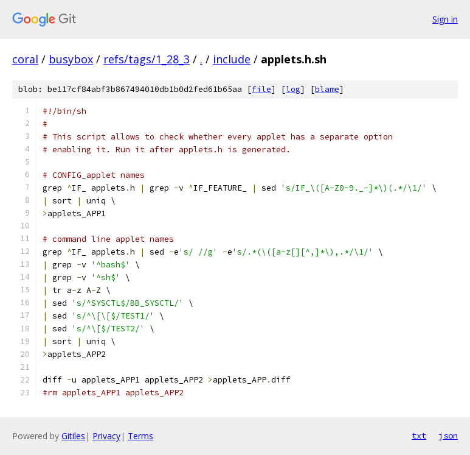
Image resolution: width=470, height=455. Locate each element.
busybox (71, 59)
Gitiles (73, 436)
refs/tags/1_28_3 (146, 59)
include (232, 59)
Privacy (106, 436)
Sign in (445, 19)
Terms (140, 436)
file (261, 89)
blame (327, 89)
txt (419, 435)
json (448, 435)
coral (25, 59)
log (293, 89)
